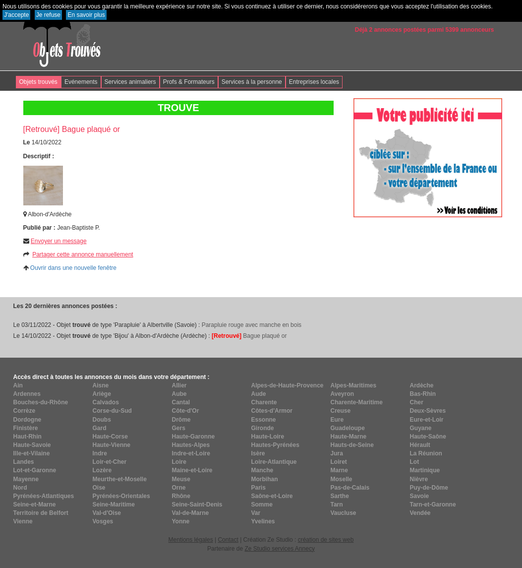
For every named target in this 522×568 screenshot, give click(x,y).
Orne (179, 487)
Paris (258, 487)
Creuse (341, 410)
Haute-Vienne (111, 445)
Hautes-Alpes (191, 445)
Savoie (419, 496)
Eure (337, 419)
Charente (264, 402)
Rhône (181, 496)
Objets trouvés (38, 81)
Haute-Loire (268, 436)
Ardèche (422, 385)
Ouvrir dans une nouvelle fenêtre (73, 267)
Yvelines (263, 521)
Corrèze (24, 410)
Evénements (81, 81)
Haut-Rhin (27, 436)
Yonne (181, 521)
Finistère (25, 428)
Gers (178, 428)
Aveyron (342, 393)
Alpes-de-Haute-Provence (287, 385)
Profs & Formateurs (189, 81)
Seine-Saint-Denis (197, 504)
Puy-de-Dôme (429, 487)
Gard (100, 428)
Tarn (337, 504)
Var (256, 512)
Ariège (102, 393)
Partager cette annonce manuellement (82, 254)
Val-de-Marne (190, 512)
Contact (228, 539)
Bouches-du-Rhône (40, 402)
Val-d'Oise (107, 512)
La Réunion (426, 453)
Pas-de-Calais (350, 487)
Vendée (420, 512)
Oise (99, 487)
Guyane (421, 428)
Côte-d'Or (185, 410)
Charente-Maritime (357, 402)
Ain (18, 385)
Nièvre (419, 479)
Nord (20, 487)
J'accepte (16, 14)
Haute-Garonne (193, 436)
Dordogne (27, 419)
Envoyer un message (59, 241)
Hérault (420, 445)
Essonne (263, 419)
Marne (339, 470)
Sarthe (340, 496)
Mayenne (26, 479)
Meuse (181, 479)
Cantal (181, 402)
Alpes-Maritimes (354, 385)
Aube (179, 393)
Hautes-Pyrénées (275, 445)
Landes (23, 461)
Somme (262, 504)
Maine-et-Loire (192, 470)
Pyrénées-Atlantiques (43, 496)
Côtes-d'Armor (272, 410)
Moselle (341, 479)
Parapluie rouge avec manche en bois (251, 324)
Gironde (262, 428)
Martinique (425, 470)
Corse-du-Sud (112, 410)
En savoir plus (86, 14)
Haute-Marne (349, 436)
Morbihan (264, 479)
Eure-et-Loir (427, 419)
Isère (258, 453)
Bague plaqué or (249, 335)
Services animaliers (130, 81)
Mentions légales (191, 539)
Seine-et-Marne (34, 504)
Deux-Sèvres (428, 410)
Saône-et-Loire (272, 496)
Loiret (339, 461)
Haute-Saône (428, 436)
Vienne (23, 521)
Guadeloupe (348, 428)
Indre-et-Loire (191, 453)
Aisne (101, 385)
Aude (258, 393)
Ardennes (27, 393)
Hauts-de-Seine (352, 445)
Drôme (181, 419)
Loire (179, 461)
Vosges (103, 521)
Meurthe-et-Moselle (120, 479)
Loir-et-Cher (110, 461)
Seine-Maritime (114, 504)
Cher (416, 402)
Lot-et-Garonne (35, 470)
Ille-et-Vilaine (31, 453)
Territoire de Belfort (40, 512)
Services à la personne (252, 81)
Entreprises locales (314, 81)
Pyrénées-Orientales (121, 496)
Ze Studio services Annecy (279, 548)
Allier (179, 385)
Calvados (106, 402)
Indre (100, 453)
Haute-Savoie (32, 445)
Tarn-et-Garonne (433, 504)
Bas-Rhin (423, 393)
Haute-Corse (110, 436)
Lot (414, 461)
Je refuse (48, 14)
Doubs (102, 419)
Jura (337, 453)
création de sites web (326, 539)
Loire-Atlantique (274, 461)
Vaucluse (343, 512)
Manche (262, 470)
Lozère (102, 470)
